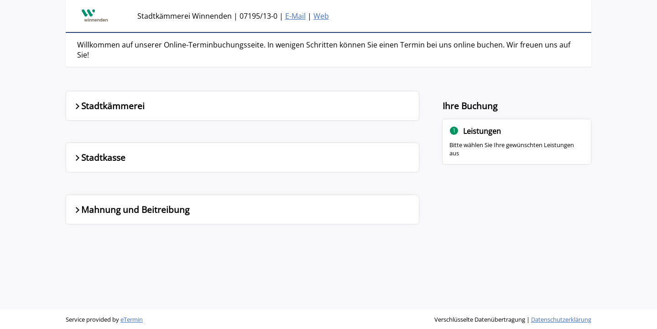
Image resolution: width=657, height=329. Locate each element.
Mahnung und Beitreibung (131, 209)
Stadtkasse (99, 157)
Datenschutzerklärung (561, 319)
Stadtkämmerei (109, 106)
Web (321, 16)
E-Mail (295, 16)
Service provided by (104, 319)
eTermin (131, 319)
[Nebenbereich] (517, 147)
